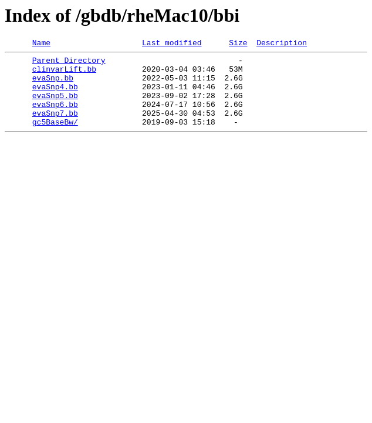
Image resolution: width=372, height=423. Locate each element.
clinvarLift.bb (64, 74)
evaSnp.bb (52, 84)
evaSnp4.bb (55, 95)
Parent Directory (69, 63)
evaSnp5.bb (55, 105)
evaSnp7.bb (55, 127)
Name (41, 44)
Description (281, 44)
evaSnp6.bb (55, 116)
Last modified (171, 44)
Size (238, 44)
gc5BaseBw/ (55, 137)
